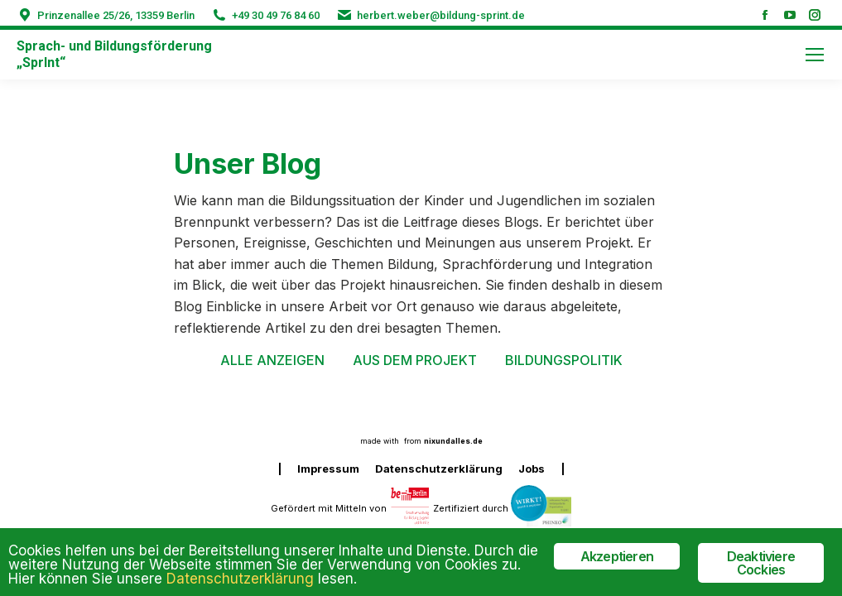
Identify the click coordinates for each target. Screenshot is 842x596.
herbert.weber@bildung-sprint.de (441, 15)
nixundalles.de (453, 440)
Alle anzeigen (272, 360)
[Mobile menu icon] (814, 54)
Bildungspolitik (564, 360)
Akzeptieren (616, 556)
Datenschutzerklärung (240, 578)
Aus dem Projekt (415, 360)
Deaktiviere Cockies (761, 563)
